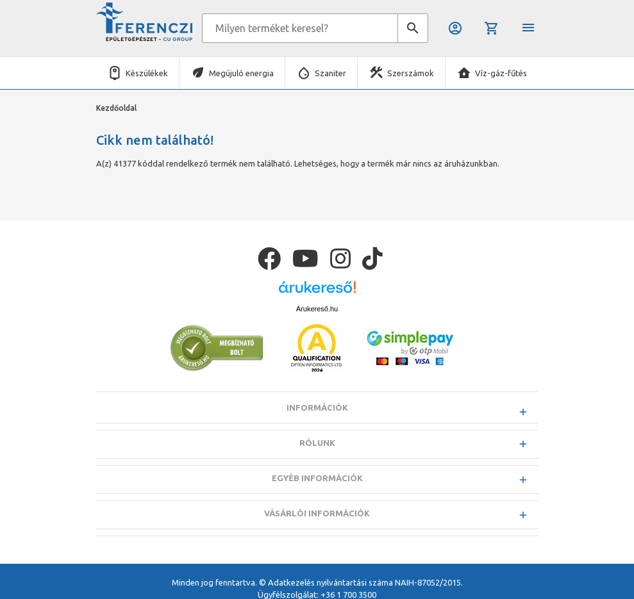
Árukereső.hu (317, 309)
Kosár (491, 28)
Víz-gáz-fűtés (501, 73)
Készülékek (147, 73)
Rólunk (317, 442)
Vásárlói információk (317, 513)
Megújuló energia (241, 73)
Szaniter (330, 73)
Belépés (455, 28)
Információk (317, 407)
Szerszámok (410, 73)
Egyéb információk (317, 477)
